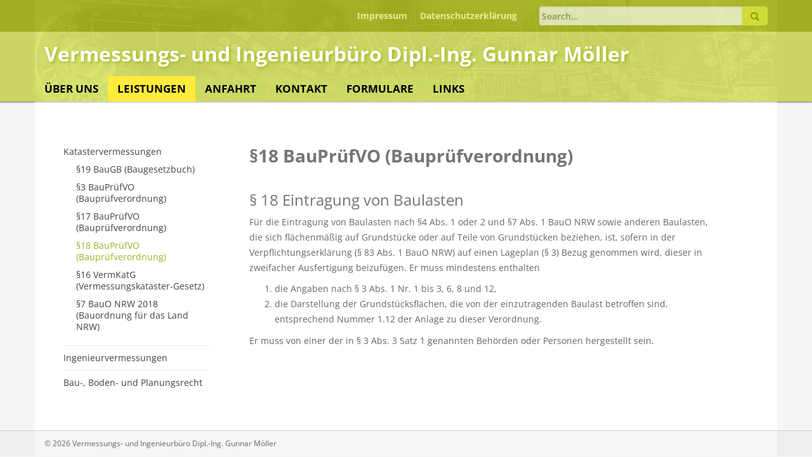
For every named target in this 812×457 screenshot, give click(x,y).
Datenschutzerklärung (468, 16)
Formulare (380, 88)
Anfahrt (230, 88)
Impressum (382, 16)
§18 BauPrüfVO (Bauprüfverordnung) (121, 251)
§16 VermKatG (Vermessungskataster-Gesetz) (140, 280)
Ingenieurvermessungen (115, 358)
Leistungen (151, 88)
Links (448, 88)
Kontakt (301, 88)
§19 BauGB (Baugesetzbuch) (135, 169)
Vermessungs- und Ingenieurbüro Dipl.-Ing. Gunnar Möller (336, 53)
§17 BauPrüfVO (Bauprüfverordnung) (121, 222)
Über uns (71, 88)
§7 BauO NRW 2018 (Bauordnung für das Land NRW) (132, 315)
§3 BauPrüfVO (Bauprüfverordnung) (121, 192)
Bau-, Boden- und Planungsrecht (132, 382)
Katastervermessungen (112, 151)
